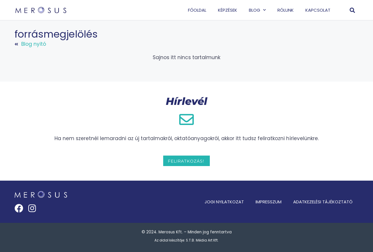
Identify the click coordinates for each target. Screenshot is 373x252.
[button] (352, 10)
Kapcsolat (317, 10)
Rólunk (285, 10)
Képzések (227, 10)
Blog (257, 10)
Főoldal (197, 10)
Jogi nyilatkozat (224, 202)
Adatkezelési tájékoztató (323, 202)
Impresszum (268, 202)
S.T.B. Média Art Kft (202, 240)
